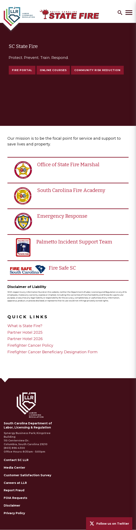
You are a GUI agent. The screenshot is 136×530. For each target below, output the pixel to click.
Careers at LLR (15, 483)
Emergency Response (62, 216)
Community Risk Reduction (97, 71)
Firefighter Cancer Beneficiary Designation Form (52, 352)
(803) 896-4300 (14, 447)
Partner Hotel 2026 (25, 339)
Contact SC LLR (16, 460)
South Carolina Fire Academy (71, 190)
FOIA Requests (15, 498)
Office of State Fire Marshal (68, 164)
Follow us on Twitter (112, 523)
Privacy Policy (14, 513)
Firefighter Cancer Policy (30, 345)
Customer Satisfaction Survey (27, 475)
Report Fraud (14, 490)
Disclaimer (12, 505)
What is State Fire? (24, 326)
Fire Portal (22, 70)
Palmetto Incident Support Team (74, 242)
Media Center (14, 467)
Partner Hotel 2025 (25, 332)
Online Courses (53, 70)
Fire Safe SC (62, 268)
